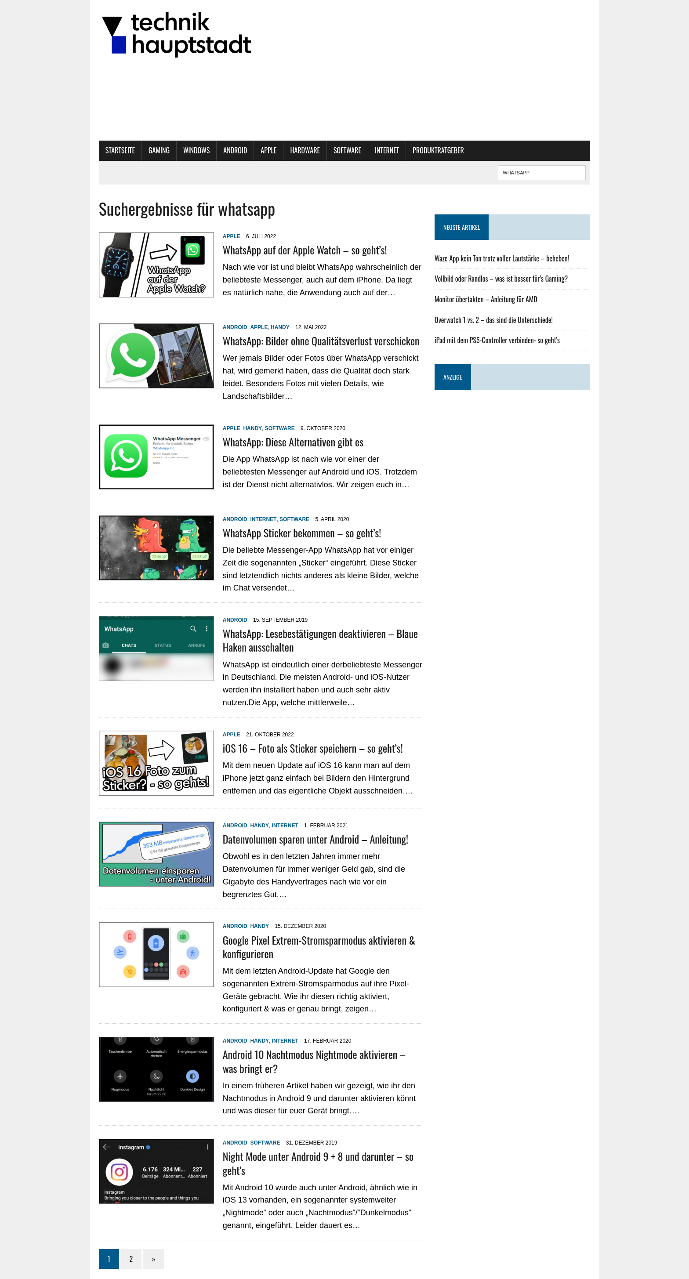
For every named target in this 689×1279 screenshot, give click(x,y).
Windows (183, 150)
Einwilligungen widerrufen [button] (482, 1270)
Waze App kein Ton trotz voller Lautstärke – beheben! (506, 258)
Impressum (356, 1261)
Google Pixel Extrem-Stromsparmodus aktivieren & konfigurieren (305, 926)
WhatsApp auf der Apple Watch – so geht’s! (291, 249)
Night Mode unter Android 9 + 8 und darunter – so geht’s (317, 1136)
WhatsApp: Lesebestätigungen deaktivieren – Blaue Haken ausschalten (306, 630)
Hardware (292, 150)
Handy (266, 327)
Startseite (106, 150)
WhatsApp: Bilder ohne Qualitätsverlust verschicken (307, 340)
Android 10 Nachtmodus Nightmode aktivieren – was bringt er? (309, 1041)
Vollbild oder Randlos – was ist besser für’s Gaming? (506, 278)
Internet (373, 150)
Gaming (145, 150)
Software (334, 150)
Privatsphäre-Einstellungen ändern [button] (485, 1261)
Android (222, 150)
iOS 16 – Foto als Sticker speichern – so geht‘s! (299, 738)
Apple (255, 150)
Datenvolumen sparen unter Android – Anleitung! (302, 829)
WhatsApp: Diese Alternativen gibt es (279, 431)
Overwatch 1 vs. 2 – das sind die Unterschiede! (498, 320)
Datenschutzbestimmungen (406, 1261)
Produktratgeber (425, 150)
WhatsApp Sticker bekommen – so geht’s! (288, 522)
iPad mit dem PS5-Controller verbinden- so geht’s (502, 340)
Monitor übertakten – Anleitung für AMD (490, 299)
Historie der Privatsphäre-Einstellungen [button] (398, 1270)
